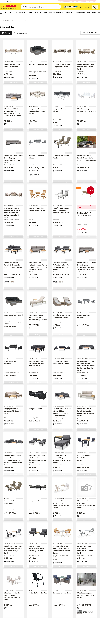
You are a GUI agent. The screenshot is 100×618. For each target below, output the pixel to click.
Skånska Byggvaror (26, 555)
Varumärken (45, 519)
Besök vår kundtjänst (10, 492)
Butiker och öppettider (48, 507)
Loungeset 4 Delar (35, 407)
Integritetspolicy (71, 548)
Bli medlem (44, 536)
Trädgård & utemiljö (10, 19)
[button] (20, 548)
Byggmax (18, 555)
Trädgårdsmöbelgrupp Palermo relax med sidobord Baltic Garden (61, 209)
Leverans (44, 510)
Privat (9, 2)
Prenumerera (91, 487)
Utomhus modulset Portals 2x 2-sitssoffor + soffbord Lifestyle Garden (13, 263)
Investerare (84, 523)
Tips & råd (83, 510)
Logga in (2, 2)
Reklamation (64, 513)
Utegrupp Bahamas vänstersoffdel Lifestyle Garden (12, 409)
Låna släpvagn (46, 533)
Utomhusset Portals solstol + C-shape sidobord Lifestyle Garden (38, 316)
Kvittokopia (64, 519)
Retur (62, 510)
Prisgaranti (44, 516)
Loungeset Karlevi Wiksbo (38, 63)
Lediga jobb (84, 526)
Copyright (48, 548)
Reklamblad (45, 513)
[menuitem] (1, 13)
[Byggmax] (8, 7)
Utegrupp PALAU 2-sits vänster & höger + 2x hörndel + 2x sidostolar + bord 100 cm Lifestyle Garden (86, 364)
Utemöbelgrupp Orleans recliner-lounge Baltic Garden (86, 65)
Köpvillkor (44, 530)
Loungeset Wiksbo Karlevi (13, 313)
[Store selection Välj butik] (84, 7)
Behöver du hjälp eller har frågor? (17, 486)
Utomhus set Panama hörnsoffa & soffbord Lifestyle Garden (36, 362)
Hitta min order (65, 516)
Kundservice (65, 504)
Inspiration (84, 504)
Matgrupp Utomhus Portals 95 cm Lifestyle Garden (85, 456)
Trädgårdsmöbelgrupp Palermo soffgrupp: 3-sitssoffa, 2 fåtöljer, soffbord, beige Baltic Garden (12, 211)
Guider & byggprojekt (87, 507)
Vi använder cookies (59, 548)
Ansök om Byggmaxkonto (46, 523)
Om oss (82, 520)
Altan (20, 19)
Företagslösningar (47, 527)
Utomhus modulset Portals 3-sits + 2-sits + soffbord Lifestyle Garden (86, 156)
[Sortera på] (90, 31)
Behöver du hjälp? (66, 507)
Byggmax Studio (36, 555)
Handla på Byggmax (48, 504)
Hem (1, 19)
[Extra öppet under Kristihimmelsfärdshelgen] (77, 2)
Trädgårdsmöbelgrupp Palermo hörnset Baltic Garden (37, 109)
